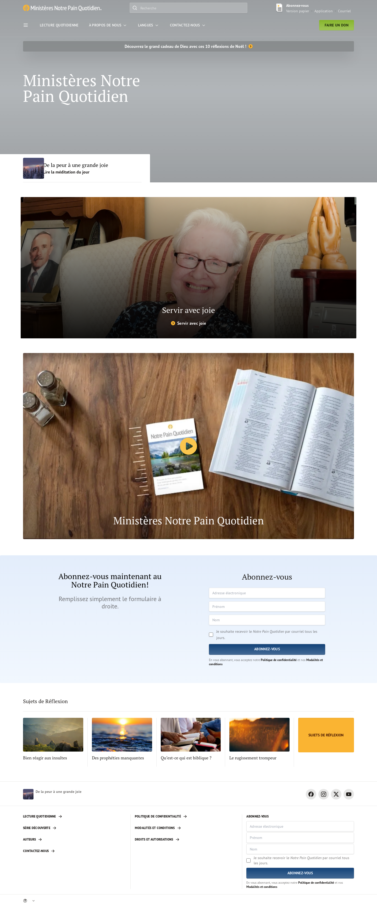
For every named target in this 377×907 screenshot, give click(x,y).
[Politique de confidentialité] (186, 816)
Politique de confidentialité (279, 660)
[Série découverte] (74, 828)
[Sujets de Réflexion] (326, 735)
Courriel (344, 11)
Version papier (297, 11)
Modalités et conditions (261, 887)
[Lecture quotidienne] (74, 816)
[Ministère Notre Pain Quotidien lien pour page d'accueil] (62, 8)
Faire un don (336, 25)
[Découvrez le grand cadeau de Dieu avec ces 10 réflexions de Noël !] (188, 46)
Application (323, 11)
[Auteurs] (74, 839)
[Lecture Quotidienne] (59, 25)
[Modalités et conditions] (186, 828)
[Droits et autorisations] (186, 839)
